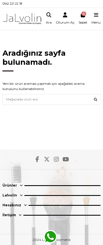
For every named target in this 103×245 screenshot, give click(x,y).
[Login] (65, 19)
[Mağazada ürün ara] (96, 99)
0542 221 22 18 (12, 3)
